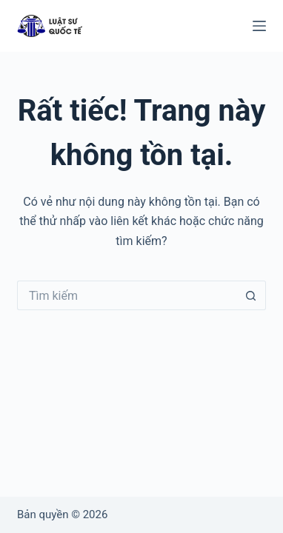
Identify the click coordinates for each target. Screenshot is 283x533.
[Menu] (259, 26)
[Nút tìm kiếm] (251, 295)
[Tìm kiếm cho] (126, 295)
